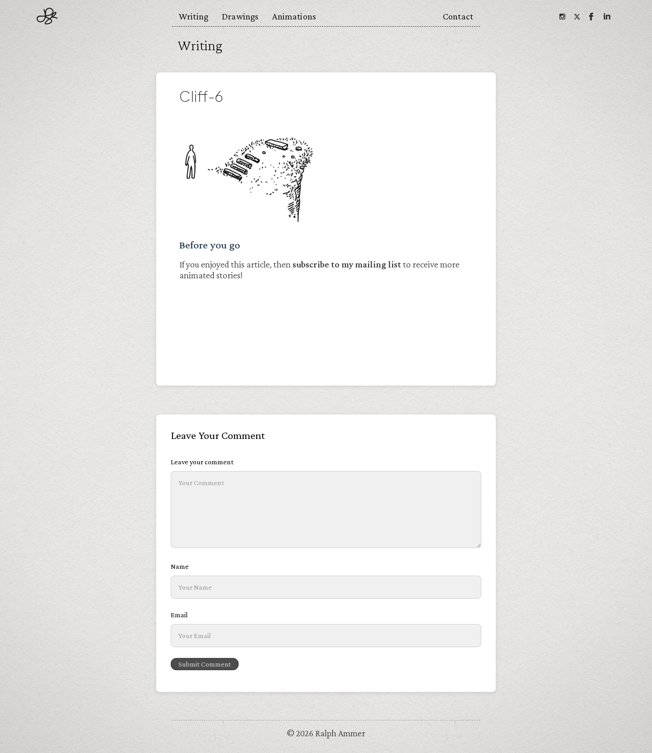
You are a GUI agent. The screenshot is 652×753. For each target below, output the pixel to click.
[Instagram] (561, 16)
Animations (294, 16)
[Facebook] (591, 16)
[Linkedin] (606, 16)
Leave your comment (202, 462)
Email (179, 615)
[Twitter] (576, 16)
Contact (458, 16)
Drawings (240, 16)
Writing (193, 16)
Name (180, 566)
